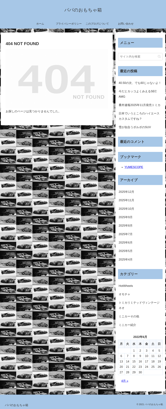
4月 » (124, 380)
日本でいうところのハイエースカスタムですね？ (139, 116)
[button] (159, 56)
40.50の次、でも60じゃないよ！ (140, 83)
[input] (140, 56)
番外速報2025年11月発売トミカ (139, 105)
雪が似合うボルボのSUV (135, 127)
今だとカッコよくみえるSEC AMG (138, 94)
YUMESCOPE (133, 167)
